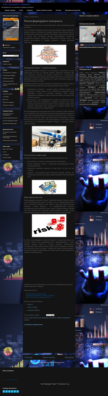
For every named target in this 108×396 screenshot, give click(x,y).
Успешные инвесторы (85, 89)
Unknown (7, 45)
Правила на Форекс (8, 78)
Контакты (58, 10)
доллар (90, 90)
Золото (5, 152)
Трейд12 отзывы (96, 87)
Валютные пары (99, 74)
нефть (81, 96)
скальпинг (97, 96)
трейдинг (59, 317)
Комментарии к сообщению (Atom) (54, 362)
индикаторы (89, 94)
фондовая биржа (98, 102)
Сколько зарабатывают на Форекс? (89, 85)
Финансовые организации (10, 140)
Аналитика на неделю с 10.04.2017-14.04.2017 (41, 295)
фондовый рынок (85, 104)
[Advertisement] (49, 340)
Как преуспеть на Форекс (10, 72)
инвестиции (100, 92)
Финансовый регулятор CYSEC (37, 294)
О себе (21, 10)
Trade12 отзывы (7, 64)
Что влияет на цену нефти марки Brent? (39, 297)
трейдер (83, 100)
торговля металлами (99, 98)
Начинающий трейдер (9, 75)
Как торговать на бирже (89, 80)
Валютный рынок (85, 76)
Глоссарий (6, 96)
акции (31, 317)
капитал (96, 94)
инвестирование (84, 93)
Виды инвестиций (8, 149)
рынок (92, 96)
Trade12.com (94, 72)
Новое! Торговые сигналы (44, 10)
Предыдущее (69, 357)
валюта (85, 90)
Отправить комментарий (33, 324)
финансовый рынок (84, 102)
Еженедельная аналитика (72, 10)
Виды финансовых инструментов (8, 114)
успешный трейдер (99, 100)
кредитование (102, 94)
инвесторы (82, 94)
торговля (88, 98)
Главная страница (10, 10)
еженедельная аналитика (98, 90)
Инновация (6, 154)
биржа (35, 317)
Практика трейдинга (8, 102)
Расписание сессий (8, 81)
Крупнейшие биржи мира (10, 123)
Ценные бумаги (7, 157)
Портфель (30, 10)
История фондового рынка (10, 120)
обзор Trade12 (87, 96)
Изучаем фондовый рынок (10, 118)
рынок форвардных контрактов (47, 317)
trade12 (102, 72)
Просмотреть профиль (9, 47)
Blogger (67, 384)
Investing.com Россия (12, 379)
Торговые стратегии (8, 105)
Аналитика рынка (7, 94)
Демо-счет (5, 99)
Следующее (28, 357)
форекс (94, 104)
